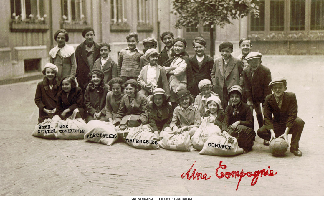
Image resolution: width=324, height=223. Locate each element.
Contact (221, 144)
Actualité (46, 128)
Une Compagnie (71, 129)
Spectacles (102, 134)
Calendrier (143, 140)
